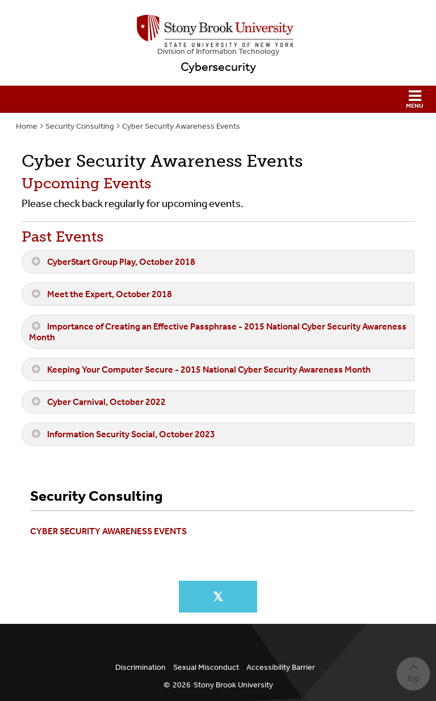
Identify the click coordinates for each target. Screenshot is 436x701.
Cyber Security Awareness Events (181, 126)
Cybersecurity (218, 67)
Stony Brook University (233, 685)
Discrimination (140, 667)
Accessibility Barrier (280, 667)
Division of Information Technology (218, 51)
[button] (218, 99)
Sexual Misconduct (206, 667)
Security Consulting (79, 126)
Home (26, 126)
